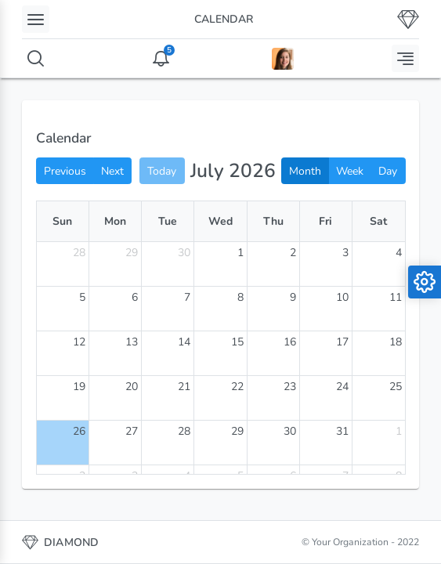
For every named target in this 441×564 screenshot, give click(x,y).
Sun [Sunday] (62, 221)
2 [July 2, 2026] (293, 252)
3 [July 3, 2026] (345, 252)
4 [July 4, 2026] (399, 252)
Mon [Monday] (115, 221)
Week (349, 171)
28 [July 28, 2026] (184, 431)
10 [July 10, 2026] (342, 297)
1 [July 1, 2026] (240, 252)
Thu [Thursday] (273, 221)
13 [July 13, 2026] (131, 341)
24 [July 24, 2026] (342, 386)
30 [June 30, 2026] (184, 252)
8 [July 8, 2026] (240, 297)
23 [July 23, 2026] (290, 386)
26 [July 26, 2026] (79, 431)
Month (305, 171)
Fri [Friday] (325, 221)
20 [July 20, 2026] (131, 386)
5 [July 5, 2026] (82, 297)
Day (387, 171)
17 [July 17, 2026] (342, 341)
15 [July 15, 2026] (237, 341)
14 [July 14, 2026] (184, 341)
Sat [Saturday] (378, 221)
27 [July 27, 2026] (131, 431)
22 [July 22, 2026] (237, 386)
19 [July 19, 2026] (79, 386)
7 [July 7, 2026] (187, 297)
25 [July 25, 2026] (395, 386)
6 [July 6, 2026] (135, 297)
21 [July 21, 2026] (184, 386)
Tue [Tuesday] (167, 221)
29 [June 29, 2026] (131, 252)
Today (161, 171)
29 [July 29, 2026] (237, 431)
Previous (65, 171)
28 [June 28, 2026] (79, 252)
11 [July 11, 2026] (395, 297)
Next (112, 171)
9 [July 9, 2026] (293, 297)
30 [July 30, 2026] (290, 431)
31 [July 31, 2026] (342, 431)
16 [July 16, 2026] (290, 341)
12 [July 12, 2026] (79, 341)
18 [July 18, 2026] (395, 341)
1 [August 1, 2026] (399, 431)
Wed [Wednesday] (220, 221)
